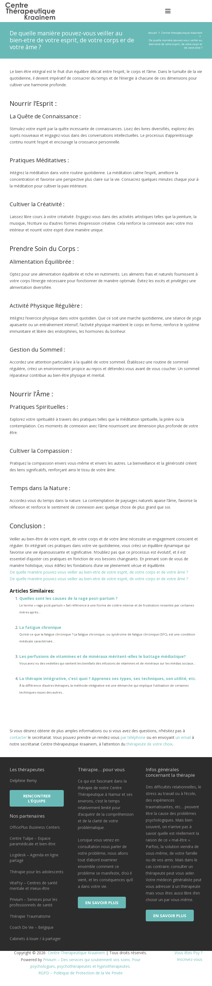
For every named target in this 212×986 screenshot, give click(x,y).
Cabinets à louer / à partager (35, 938)
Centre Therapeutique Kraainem (76, 952)
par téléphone (133, 737)
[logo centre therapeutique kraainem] (31, 11)
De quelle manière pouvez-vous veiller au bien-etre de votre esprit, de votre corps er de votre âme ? (99, 572)
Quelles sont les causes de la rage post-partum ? (68, 598)
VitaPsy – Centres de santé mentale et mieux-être (33, 885)
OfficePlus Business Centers (35, 827)
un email (183, 737)
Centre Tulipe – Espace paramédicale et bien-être (32, 841)
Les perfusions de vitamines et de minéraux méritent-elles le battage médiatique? (102, 656)
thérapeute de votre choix (149, 744)
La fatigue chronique (40, 627)
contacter (18, 737)
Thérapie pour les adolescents (36, 871)
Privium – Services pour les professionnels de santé (33, 902)
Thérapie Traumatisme (30, 916)
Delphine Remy (23, 780)
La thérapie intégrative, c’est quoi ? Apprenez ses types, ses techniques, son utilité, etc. (107, 678)
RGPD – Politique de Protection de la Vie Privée (80, 972)
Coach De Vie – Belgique (32, 927)
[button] (168, 11)
